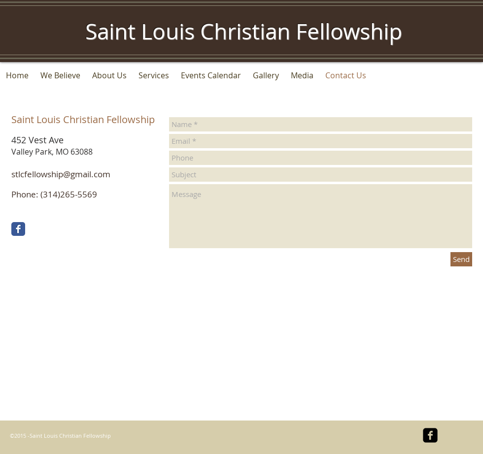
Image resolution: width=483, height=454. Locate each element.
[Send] (461, 259)
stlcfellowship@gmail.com (60, 174)
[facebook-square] (430, 435)
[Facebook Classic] (18, 229)
